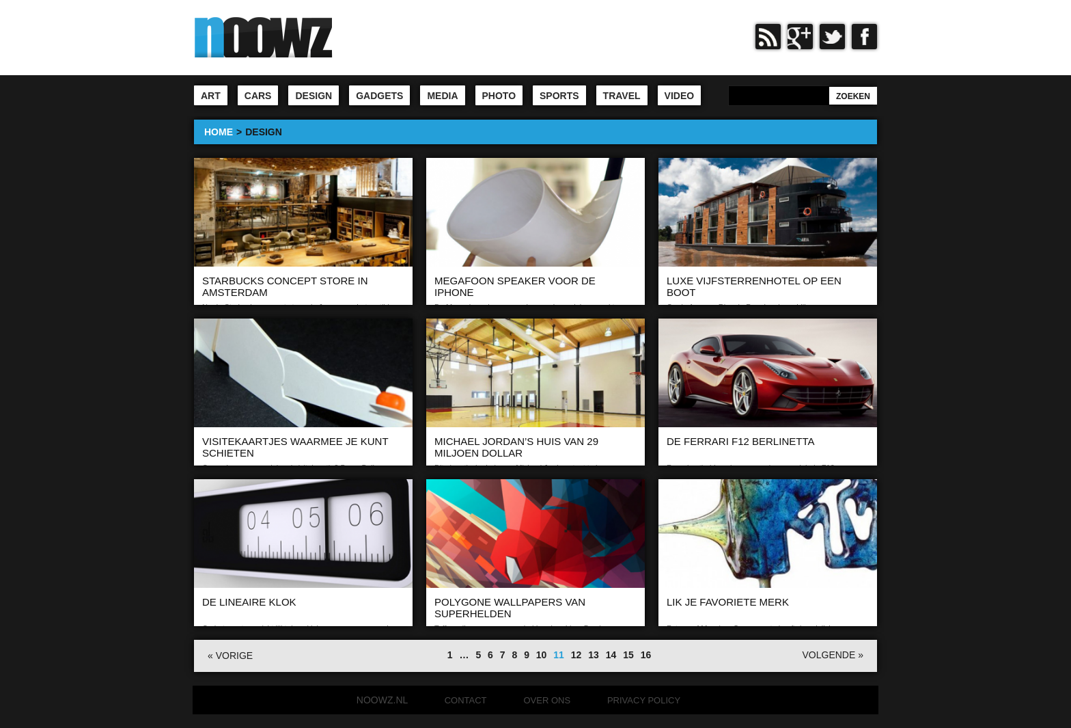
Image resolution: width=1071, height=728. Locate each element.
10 (541, 654)
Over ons (546, 700)
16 (646, 654)
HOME (218, 131)
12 (576, 654)
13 (593, 654)
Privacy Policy (643, 700)
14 (611, 654)
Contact (466, 700)
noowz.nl (382, 700)
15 (628, 654)
